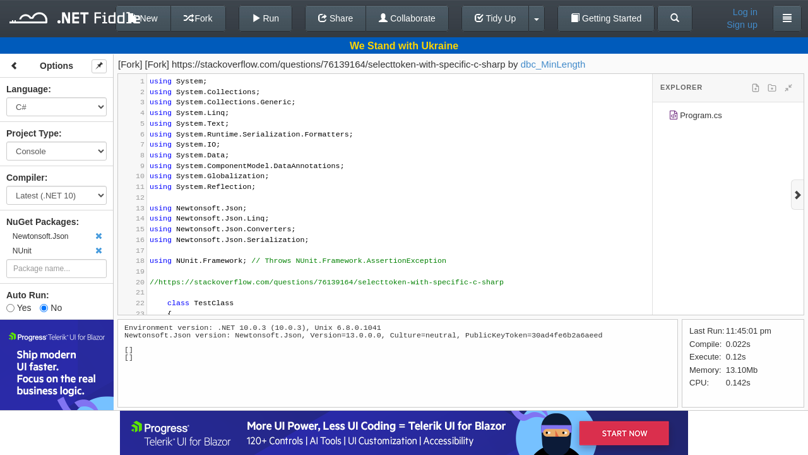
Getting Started (606, 18)
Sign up (742, 25)
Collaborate (407, 18)
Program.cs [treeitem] (695, 117)
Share (335, 18)
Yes (18, 308)
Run (266, 18)
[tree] (728, 117)
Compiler (25, 178)
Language (27, 89)
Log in (745, 12)
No (51, 308)
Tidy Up (495, 18)
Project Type (32, 133)
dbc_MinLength (553, 64)
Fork (198, 18)
